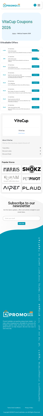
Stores (39, 333)
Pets (39, 254)
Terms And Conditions (14, 407)
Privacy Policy (29, 407)
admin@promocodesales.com (39, 371)
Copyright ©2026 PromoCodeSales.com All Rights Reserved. (21, 412)
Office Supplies (39, 288)
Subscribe (21, 223)
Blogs (39, 345)
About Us (39, 327)
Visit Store (21, 133)
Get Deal (35, 66)
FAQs (39, 339)
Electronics (39, 297)
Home (14, 33)
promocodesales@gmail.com (39, 392)
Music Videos (39, 262)
